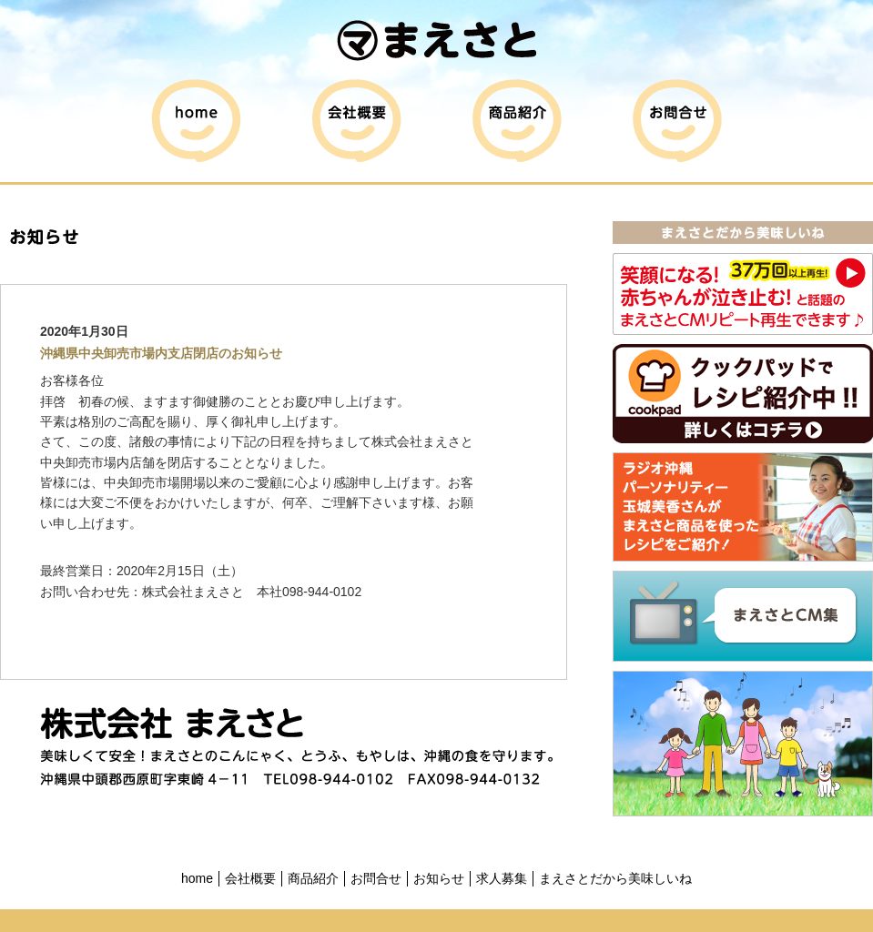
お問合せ (375, 878)
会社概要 (250, 878)
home (197, 878)
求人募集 (501, 878)
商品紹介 (313, 878)
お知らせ (438, 878)
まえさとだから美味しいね (615, 878)
